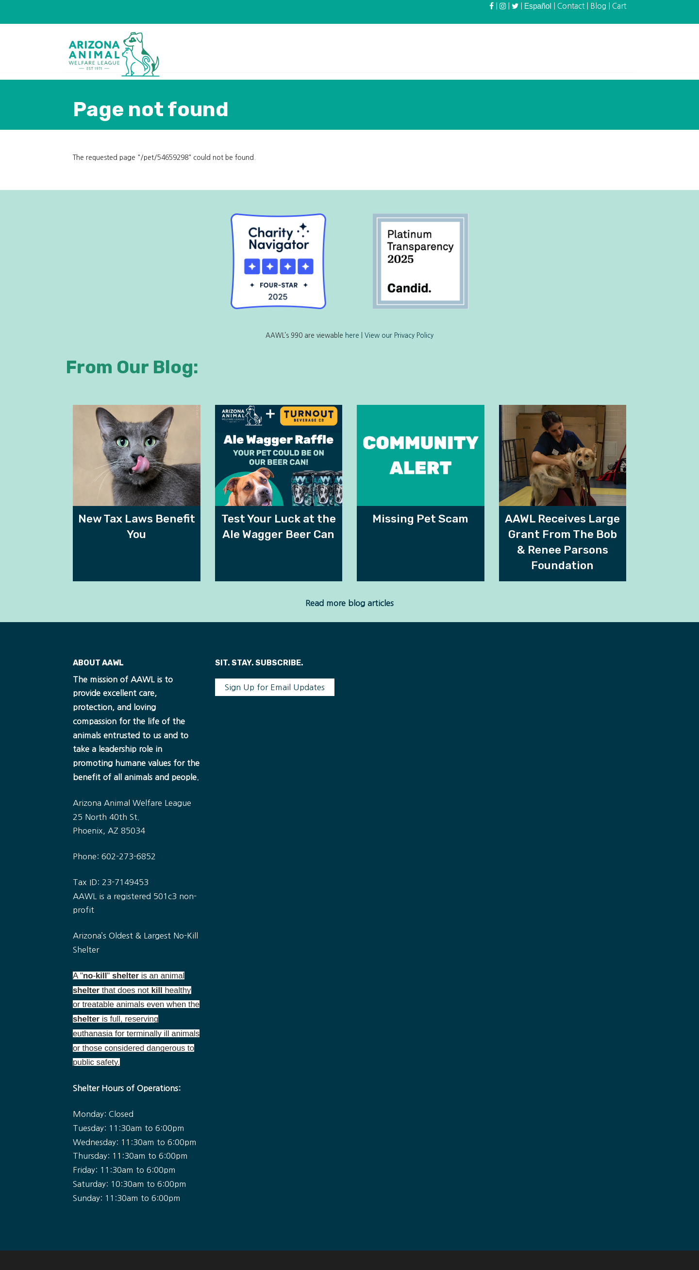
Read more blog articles (349, 603)
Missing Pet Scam (420, 518)
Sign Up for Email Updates (275, 687)
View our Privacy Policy (399, 335)
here (352, 335)
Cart (619, 6)
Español (537, 6)
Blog (598, 6)
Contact (570, 6)
